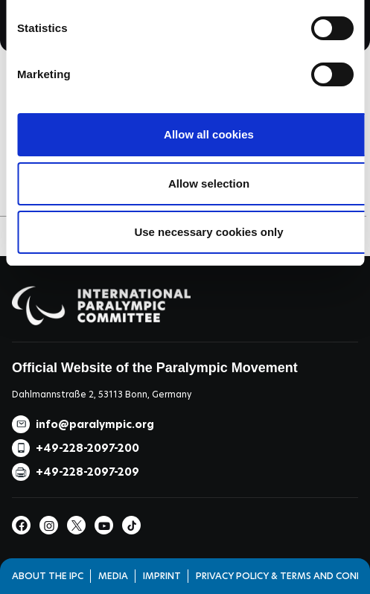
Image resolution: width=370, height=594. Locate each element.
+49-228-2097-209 (87, 471)
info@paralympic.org (95, 424)
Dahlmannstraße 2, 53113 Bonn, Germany (101, 394)
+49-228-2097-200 (87, 448)
